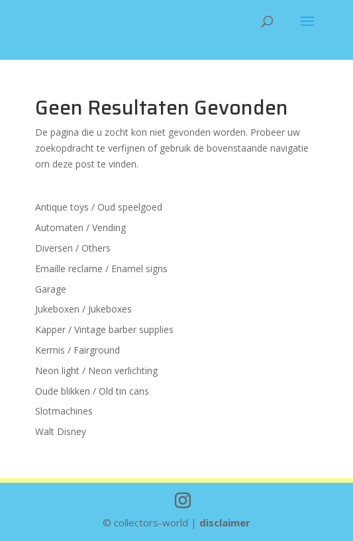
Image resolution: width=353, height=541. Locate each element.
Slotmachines (64, 411)
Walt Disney (60, 431)
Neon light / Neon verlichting (96, 370)
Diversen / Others (73, 248)
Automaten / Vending (80, 227)
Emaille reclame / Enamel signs (101, 268)
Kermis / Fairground (77, 350)
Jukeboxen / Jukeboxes (83, 309)
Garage (50, 289)
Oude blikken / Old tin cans (92, 391)
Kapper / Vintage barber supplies (104, 329)
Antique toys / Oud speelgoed (98, 207)
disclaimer (224, 522)
